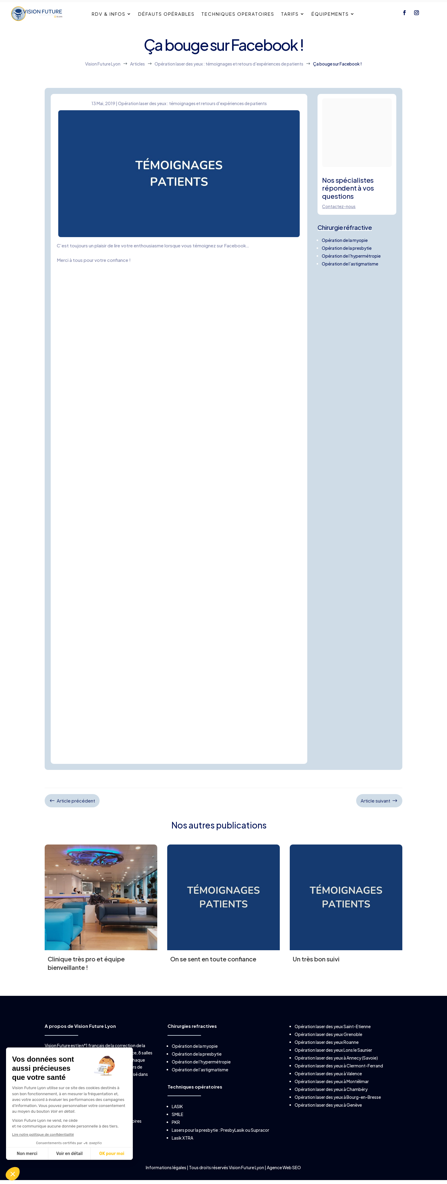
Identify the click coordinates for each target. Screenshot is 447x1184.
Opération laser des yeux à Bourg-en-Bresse (338, 1107)
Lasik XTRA (182, 1148)
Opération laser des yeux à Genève (328, 1115)
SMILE (177, 1124)
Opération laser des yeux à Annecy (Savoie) (336, 1068)
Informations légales (166, 1177)
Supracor (260, 1140)
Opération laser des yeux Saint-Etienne (333, 1037)
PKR (176, 1132)
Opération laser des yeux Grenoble (328, 1044)
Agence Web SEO (284, 1177)
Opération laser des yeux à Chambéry (331, 1099)
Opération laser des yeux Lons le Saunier (333, 1060)
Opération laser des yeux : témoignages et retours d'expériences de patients (192, 113)
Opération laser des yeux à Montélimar (332, 1092)
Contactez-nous (339, 216)
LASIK (177, 1116)
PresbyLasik (232, 1140)
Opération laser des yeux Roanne (327, 1052)
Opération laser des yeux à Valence (328, 1084)
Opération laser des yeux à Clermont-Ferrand (339, 1076)
